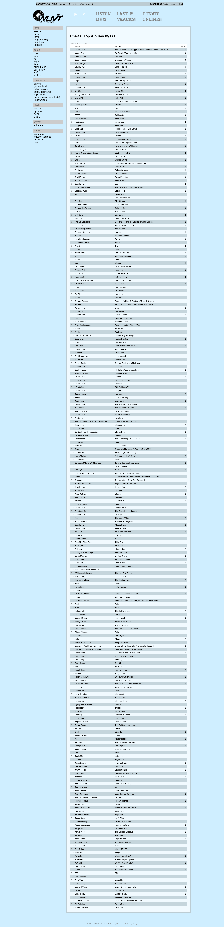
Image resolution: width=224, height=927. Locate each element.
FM (35, 59)
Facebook (39, 139)
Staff (36, 72)
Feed (36, 142)
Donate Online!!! (152, 16)
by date (38, 111)
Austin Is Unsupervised (173, 4)
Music (37, 34)
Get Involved (40, 86)
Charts (37, 116)
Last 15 (37, 108)
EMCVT (37, 56)
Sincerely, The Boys (78, 43)
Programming (41, 39)
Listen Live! (103, 16)
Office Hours (40, 67)
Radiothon (39, 42)
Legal (36, 61)
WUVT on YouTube (42, 137)
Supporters (39, 94)
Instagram (39, 134)
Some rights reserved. (118, 924)
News (36, 36)
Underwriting (40, 100)
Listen (36, 64)
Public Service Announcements (42, 90)
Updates (38, 45)
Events (37, 31)
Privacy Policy (132, 924)
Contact (38, 53)
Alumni (37, 84)
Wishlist (38, 75)
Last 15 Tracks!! (127, 16)
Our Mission (40, 69)
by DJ (36, 114)
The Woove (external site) (47, 97)
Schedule (38, 125)
